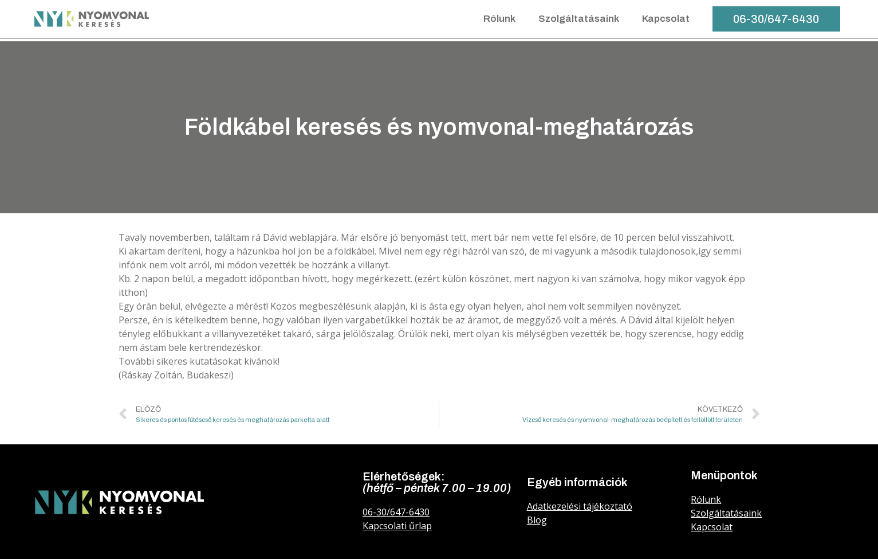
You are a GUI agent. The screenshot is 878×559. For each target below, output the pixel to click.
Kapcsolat (666, 18)
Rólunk (499, 18)
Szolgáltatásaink (578, 18)
